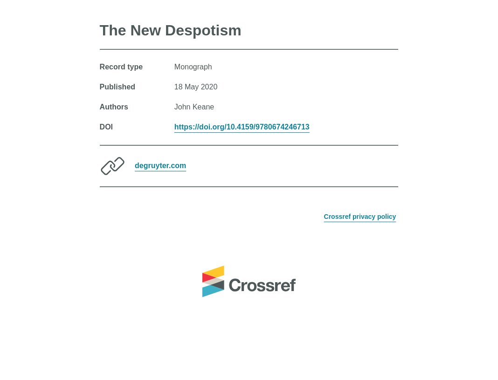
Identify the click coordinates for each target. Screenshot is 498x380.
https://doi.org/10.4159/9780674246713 (242, 127)
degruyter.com (160, 166)
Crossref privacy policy (360, 216)
